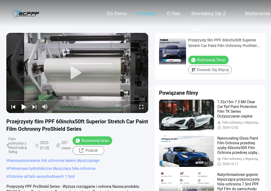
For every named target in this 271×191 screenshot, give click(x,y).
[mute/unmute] (45, 107)
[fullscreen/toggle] (141, 107)
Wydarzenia (257, 13)
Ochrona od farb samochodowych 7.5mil (41, 176)
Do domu (117, 13)
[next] (34, 107)
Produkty (147, 13)
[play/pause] (24, 107)
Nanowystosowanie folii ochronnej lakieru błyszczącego (54, 160)
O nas (173, 13)
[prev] (13, 107)
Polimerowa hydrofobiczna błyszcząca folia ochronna (51, 168)
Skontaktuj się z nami (208, 16)
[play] (77, 73)
